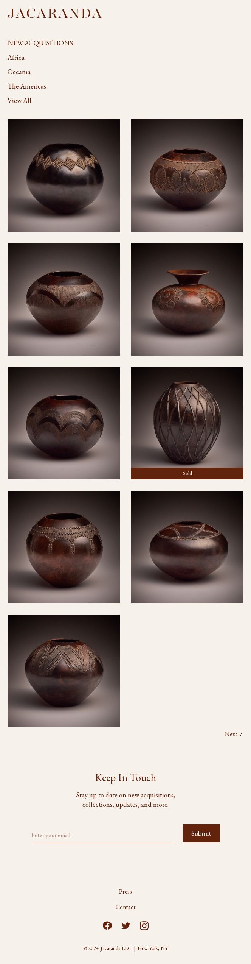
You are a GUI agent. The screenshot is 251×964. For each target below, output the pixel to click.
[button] (240, 13)
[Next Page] (234, 734)
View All (19, 100)
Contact (126, 907)
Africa (16, 57)
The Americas (27, 86)
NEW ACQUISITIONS (40, 43)
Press (125, 891)
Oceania (19, 71)
